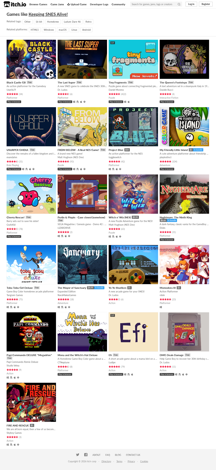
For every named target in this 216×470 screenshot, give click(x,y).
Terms (119, 461)
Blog (118, 455)
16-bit (39, 21)
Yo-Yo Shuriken (117, 287)
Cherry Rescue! (16, 217)
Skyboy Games (14, 432)
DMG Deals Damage (172, 355)
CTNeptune (63, 362)
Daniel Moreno (116, 89)
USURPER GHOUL (18, 149)
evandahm (12, 157)
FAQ (107, 455)
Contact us (133, 455)
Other (27, 21)
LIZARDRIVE (64, 227)
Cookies (144, 461)
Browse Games (38, 4)
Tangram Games (15, 295)
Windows (49, 29)
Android (86, 29)
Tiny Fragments (118, 82)
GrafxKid (11, 224)
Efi (110, 355)
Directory (106, 461)
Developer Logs (99, 4)
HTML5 (35, 29)
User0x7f (11, 89)
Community (118, 4)
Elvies (162, 227)
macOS (63, 29)
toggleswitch (115, 157)
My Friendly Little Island (174, 149)
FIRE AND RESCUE (18, 425)
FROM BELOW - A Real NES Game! (78, 149)
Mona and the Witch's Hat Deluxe (78, 355)
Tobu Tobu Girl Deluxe (20, 287)
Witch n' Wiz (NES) (120, 217)
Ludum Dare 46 (72, 21)
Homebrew (53, 21)
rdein (162, 295)
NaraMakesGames (67, 295)
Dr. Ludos (62, 89)
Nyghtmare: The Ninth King (176, 217)
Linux (74, 29)
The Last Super (66, 82)
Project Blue (116, 149)
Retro (88, 21)
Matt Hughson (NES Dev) (71, 157)
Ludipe (112, 362)
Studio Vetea (13, 365)
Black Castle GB (16, 82)
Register (206, 4)
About (96, 455)
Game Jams (57, 4)
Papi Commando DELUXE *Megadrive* (29, 355)
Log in (191, 4)
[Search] (179, 4)
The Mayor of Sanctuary (72, 287)
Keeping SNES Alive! (48, 14)
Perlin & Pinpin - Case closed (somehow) (81, 217)
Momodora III (168, 287)
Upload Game (77, 4)
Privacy (131, 461)
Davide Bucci (166, 89)
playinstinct (165, 157)
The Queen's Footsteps (173, 82)
